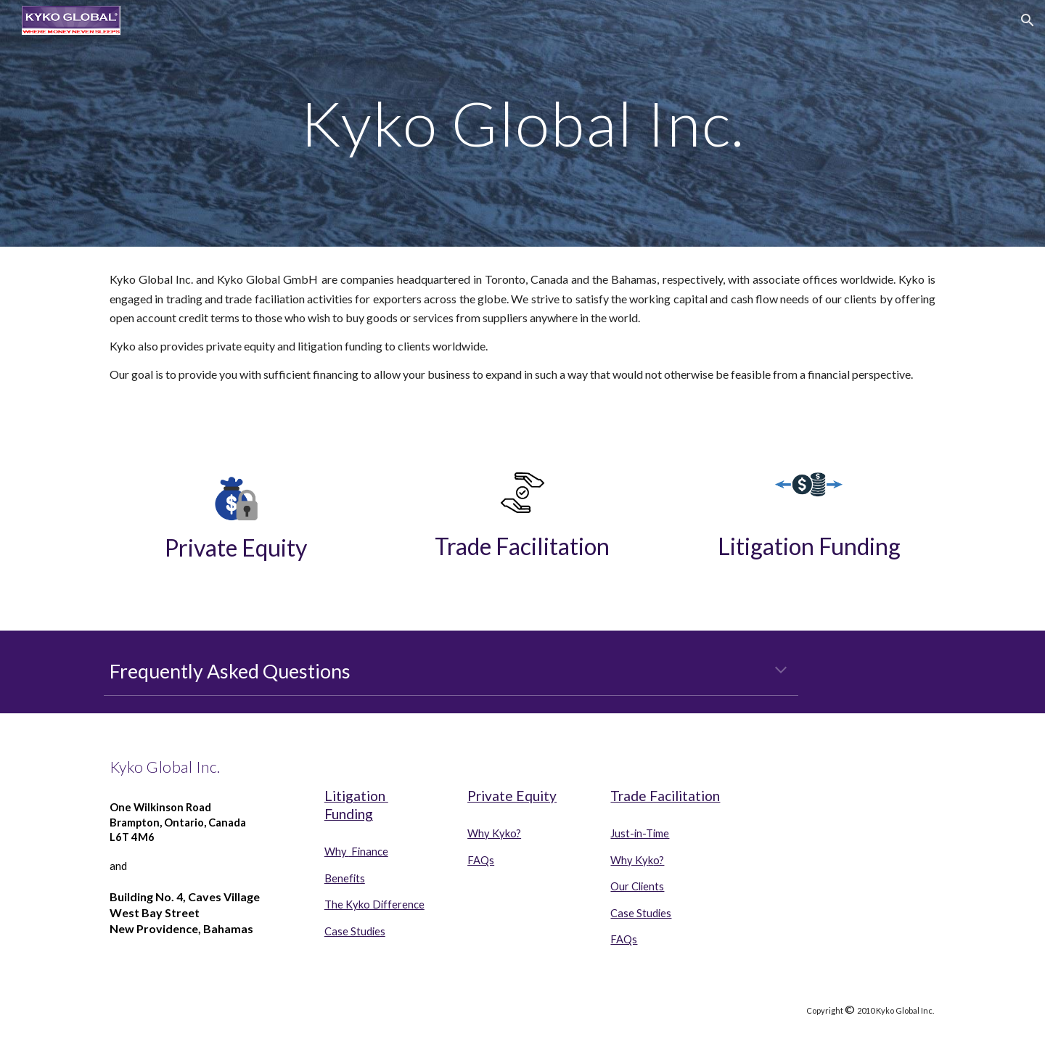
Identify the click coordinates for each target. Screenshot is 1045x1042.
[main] (522, 123)
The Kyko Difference (374, 904)
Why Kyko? (494, 833)
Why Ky (629, 860)
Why (336, 851)
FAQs (480, 860)
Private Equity (236, 547)
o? (658, 860)
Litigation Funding (809, 546)
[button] (1027, 20)
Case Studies (354, 931)
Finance (368, 851)
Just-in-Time (639, 833)
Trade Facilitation (522, 546)
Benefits (344, 878)
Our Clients (637, 886)
